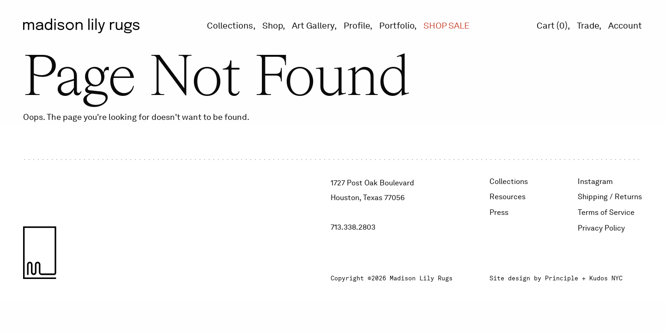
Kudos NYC (606, 278)
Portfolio (396, 25)
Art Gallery (313, 25)
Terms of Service (606, 212)
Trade (588, 25)
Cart (552, 25)
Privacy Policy (601, 228)
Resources (508, 196)
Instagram (595, 181)
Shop (272, 25)
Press (499, 212)
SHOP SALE (446, 25)
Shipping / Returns (610, 196)
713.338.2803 (353, 227)
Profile (357, 25)
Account (625, 25)
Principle (561, 278)
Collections (230, 25)
